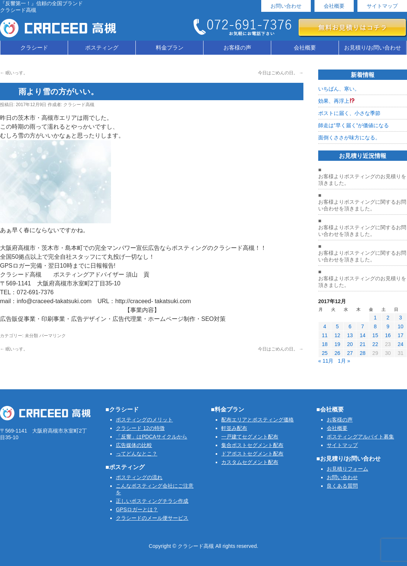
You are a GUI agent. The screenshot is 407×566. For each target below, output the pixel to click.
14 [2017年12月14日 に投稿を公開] (363, 335)
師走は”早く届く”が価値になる (353, 125)
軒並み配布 (234, 428)
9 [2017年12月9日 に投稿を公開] (387, 326)
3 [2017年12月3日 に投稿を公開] (400, 318)
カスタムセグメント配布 (249, 462)
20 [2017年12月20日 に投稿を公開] (350, 344)
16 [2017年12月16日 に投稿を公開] (388, 335)
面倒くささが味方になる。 (349, 137)
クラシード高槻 (78, 104)
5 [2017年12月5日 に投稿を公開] (337, 326)
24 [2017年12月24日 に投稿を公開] (401, 344)
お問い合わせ (286, 6)
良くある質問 (342, 486)
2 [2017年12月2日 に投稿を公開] (387, 318)
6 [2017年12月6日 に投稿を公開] (350, 326)
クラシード (34, 47)
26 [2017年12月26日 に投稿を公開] (337, 353)
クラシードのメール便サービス (152, 518)
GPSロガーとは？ (137, 509)
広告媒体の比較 (134, 445)
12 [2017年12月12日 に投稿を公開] (337, 335)
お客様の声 (237, 47)
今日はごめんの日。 (280, 72)
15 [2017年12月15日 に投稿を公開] (375, 335)
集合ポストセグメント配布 (252, 445)
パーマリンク (52, 335)
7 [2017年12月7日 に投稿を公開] (362, 326)
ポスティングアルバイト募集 (360, 437)
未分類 (31, 335)
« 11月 (325, 361)
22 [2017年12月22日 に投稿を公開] (375, 344)
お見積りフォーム (347, 469)
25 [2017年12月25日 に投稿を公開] (325, 353)
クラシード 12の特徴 (140, 428)
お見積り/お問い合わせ (372, 47)
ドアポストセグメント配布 (252, 454)
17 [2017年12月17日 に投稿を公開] (401, 335)
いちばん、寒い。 (339, 89)
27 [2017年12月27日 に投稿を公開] (350, 353)
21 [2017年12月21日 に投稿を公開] (363, 344)
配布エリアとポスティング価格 (257, 420)
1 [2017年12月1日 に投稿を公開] (375, 318)
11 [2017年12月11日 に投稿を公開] (325, 335)
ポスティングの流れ (139, 477)
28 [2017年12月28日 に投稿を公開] (363, 353)
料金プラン (170, 47)
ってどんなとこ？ (136, 454)
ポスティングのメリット (144, 420)
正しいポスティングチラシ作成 (152, 501)
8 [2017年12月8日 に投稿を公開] (375, 326)
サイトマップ (382, 6)
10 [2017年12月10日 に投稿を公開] (401, 326)
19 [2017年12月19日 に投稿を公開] (337, 344)
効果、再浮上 (336, 101)
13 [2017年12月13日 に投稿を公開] (350, 335)
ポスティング (101, 47)
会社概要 (334, 6)
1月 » (344, 361)
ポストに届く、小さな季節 (349, 113)
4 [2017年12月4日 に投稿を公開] (324, 326)
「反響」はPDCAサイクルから (151, 437)
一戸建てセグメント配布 (249, 437)
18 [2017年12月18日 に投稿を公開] (325, 344)
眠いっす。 (14, 72)
